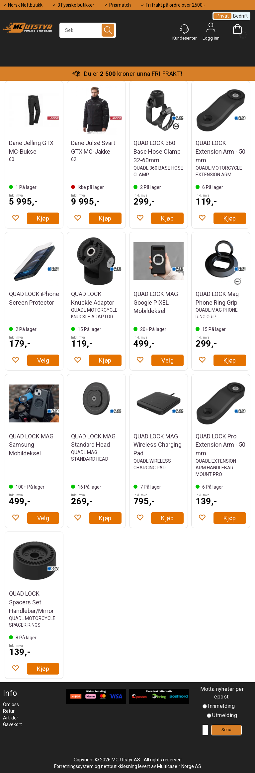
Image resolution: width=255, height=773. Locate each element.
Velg (43, 360)
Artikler (10, 717)
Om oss (11, 704)
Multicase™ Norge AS (179, 766)
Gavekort (12, 724)
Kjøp (43, 218)
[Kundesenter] (184, 29)
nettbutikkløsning (119, 766)
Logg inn (211, 29)
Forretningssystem (74, 766)
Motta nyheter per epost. (222, 693)
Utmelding (224, 715)
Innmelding (221, 706)
